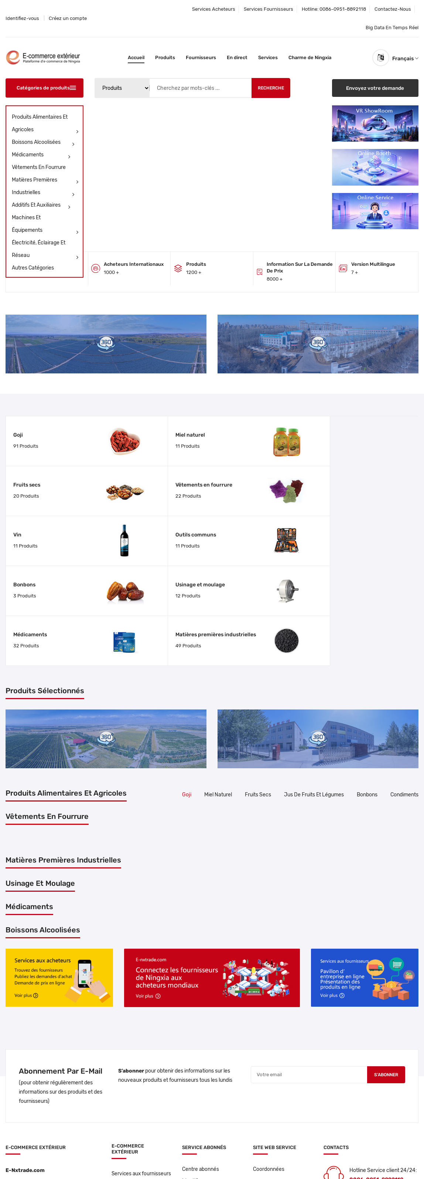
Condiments (404, 677)
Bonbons (231, 476)
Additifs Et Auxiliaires (42, 205)
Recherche (271, 88)
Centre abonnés (200, 1051)
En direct (237, 57)
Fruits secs (233, 432)
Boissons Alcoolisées (44, 142)
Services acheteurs (213, 9)
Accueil (136, 57)
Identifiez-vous (22, 18)
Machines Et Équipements (46, 225)
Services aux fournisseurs (127, 1060)
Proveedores (127, 1088)
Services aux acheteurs (140, 1076)
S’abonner (385, 958)
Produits (165, 57)
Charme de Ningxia (309, 57)
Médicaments (42, 155)
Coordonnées (268, 1051)
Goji (18, 432)
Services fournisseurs (268, 9)
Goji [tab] (186, 677)
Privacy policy (159, 1161)
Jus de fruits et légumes (314, 677)
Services (268, 57)
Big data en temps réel (392, 27)
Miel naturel (131, 432)
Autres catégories (33, 268)
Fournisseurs (201, 57)
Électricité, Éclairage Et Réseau (46, 251)
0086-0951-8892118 (342, 9)
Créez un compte (68, 18)
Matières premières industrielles (44, 188)
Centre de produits (133, 1100)
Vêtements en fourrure (46, 169)
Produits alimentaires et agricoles (46, 125)
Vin (17, 476)
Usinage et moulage (347, 476)
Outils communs (136, 476)
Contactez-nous (393, 9)
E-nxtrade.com (67, 1161)
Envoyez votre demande (375, 88)
